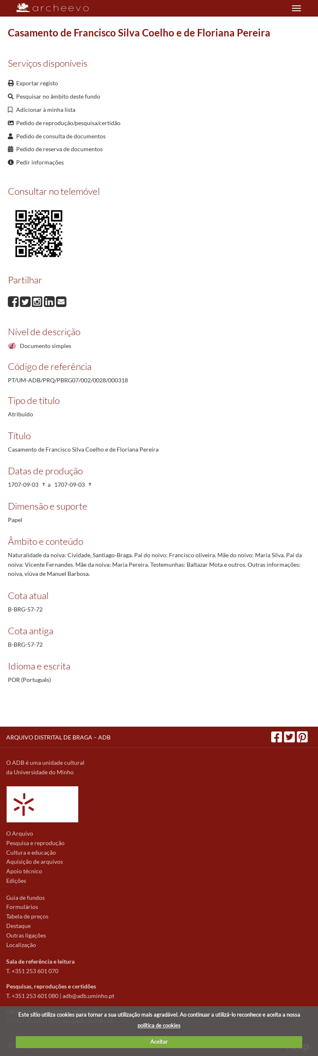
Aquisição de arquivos (34, 861)
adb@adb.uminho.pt (88, 995)
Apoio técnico (24, 871)
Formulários (22, 906)
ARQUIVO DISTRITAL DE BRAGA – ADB (58, 737)
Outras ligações (26, 935)
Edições (16, 880)
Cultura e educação (31, 852)
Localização (21, 944)
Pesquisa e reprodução (35, 842)
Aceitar (159, 1041)
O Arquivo (19, 833)
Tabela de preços (27, 916)
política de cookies (159, 1025)
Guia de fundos (25, 897)
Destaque (18, 925)
